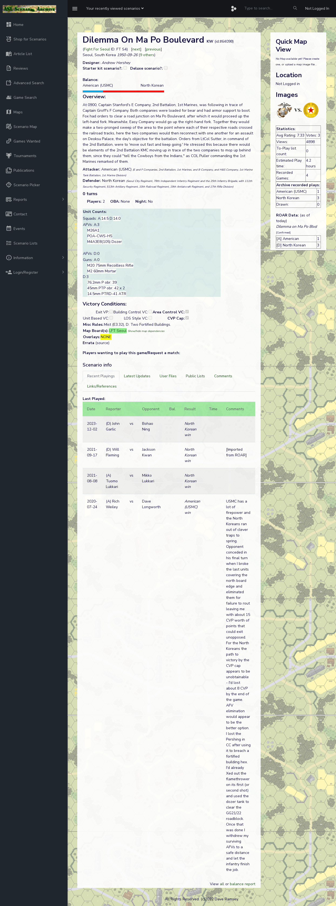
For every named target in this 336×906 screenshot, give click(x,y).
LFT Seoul (118, 330)
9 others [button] (147, 54)
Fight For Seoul (97, 49)
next (136, 49)
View (215, 884)
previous (153, 49)
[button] (115, 8)
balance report (242, 884)
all (222, 884)
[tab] (101, 376)
